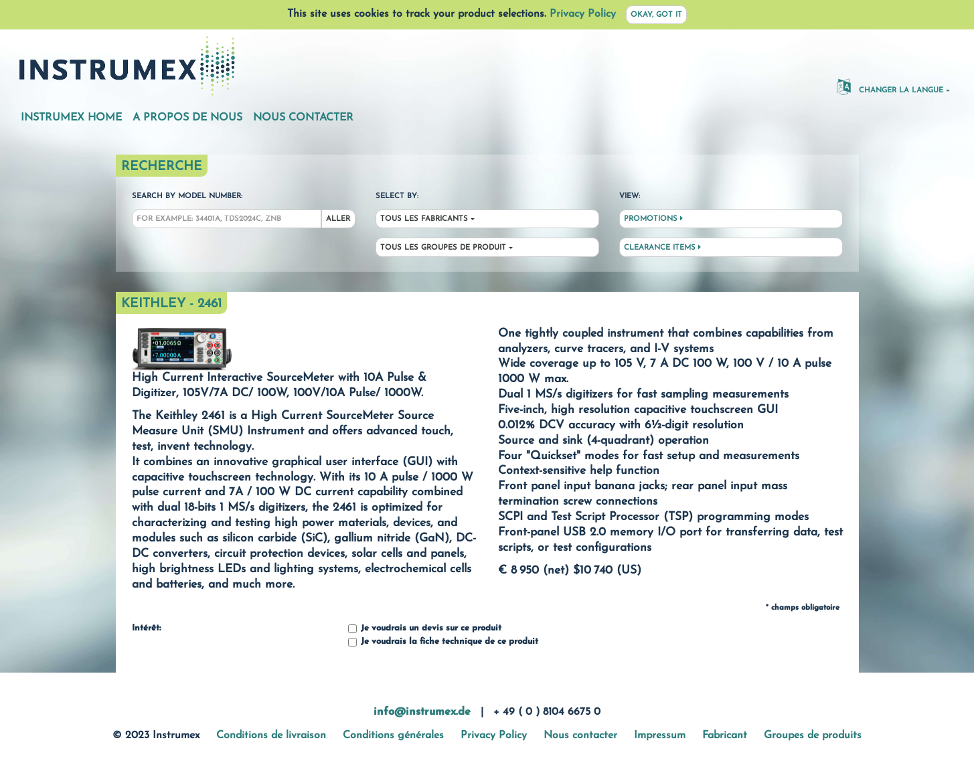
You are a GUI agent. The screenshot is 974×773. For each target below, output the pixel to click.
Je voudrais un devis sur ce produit (424, 628)
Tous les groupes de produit (443, 248)
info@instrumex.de (422, 712)
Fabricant (724, 735)
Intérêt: (146, 628)
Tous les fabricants (424, 219)
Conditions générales (393, 735)
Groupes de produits (813, 735)
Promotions (653, 219)
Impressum (659, 735)
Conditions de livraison (271, 735)
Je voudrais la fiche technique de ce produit (443, 642)
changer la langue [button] (890, 86)
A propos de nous (187, 117)
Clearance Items (662, 248)
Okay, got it (656, 15)
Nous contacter (303, 117)
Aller (338, 219)
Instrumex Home (71, 117)
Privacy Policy (583, 14)
